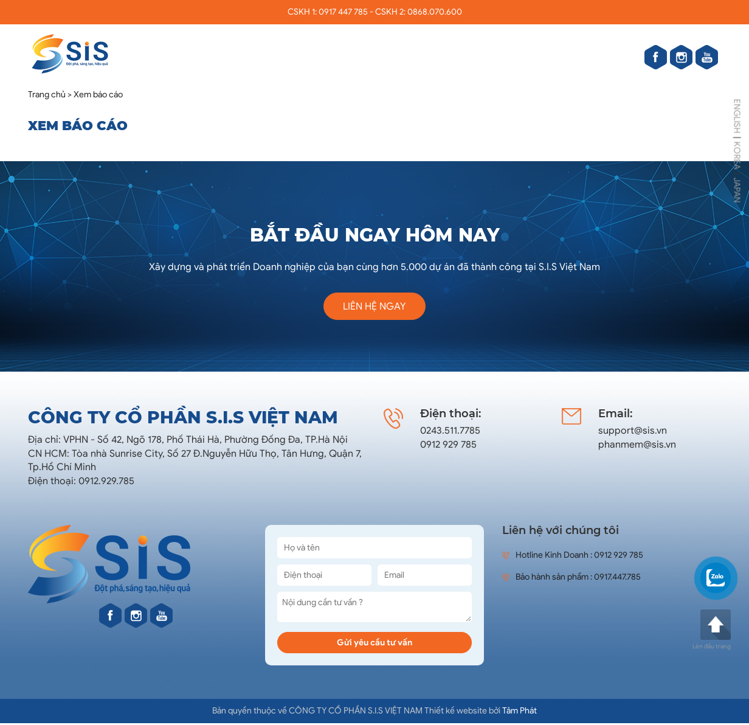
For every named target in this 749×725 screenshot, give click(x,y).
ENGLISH (737, 116)
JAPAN (737, 190)
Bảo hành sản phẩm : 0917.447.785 (571, 577)
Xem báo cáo (98, 94)
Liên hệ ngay (374, 306)
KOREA (737, 156)
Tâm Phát (519, 711)
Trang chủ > (50, 94)
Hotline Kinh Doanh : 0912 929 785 (572, 555)
